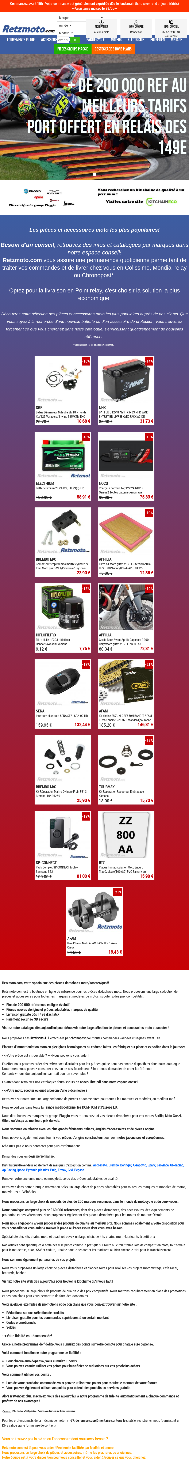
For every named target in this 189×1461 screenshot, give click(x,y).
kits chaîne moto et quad (42, 1008)
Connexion (136, 32)
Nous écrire (171, 36)
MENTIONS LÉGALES (134, 1315)
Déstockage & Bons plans (113, 48)
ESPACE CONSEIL (25, 1315)
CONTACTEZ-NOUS (163, 1315)
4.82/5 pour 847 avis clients (95, 1351)
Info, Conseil (171, 26)
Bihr (93, 840)
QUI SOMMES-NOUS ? (53, 1315)
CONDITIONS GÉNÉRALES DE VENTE (94, 1315)
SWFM (126, 1341)
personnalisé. (45, 928)
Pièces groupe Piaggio (72, 48)
